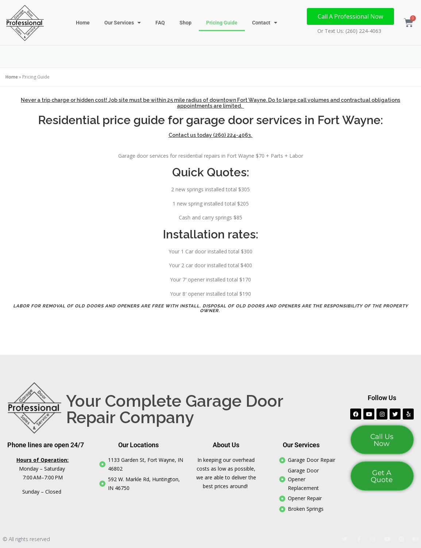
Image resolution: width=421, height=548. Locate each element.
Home (83, 23)
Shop (185, 23)
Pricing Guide (221, 23)
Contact (264, 22)
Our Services (122, 22)
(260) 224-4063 (232, 135)
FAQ (160, 23)
